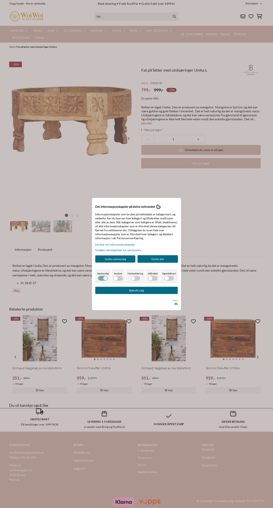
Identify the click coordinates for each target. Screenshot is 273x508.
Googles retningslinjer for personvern (118, 250)
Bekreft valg (136, 290)
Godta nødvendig (115, 258)
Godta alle (157, 258)
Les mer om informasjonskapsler (115, 244)
